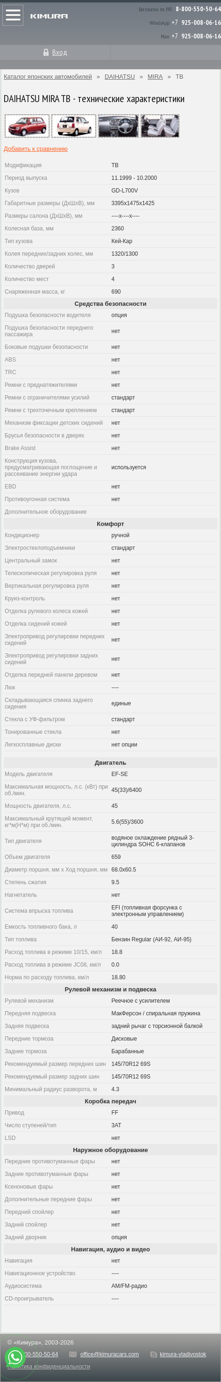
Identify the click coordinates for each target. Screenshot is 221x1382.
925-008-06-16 (201, 22)
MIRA (155, 76)
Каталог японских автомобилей (48, 76)
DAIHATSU (120, 76)
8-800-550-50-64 (198, 9)
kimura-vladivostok (183, 1354)
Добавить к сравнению (36, 148)
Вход (59, 52)
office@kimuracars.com (109, 1354)
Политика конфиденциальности (48, 1366)
